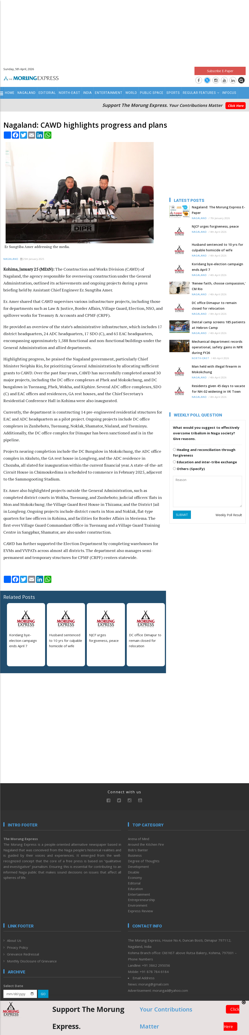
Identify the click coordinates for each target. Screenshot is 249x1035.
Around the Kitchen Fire (146, 844)
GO (43, 994)
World (131, 93)
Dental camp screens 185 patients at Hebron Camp (218, 325)
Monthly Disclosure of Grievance (32, 961)
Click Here (235, 106)
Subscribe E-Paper (220, 71)
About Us (14, 940)
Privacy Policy (17, 947)
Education (135, 888)
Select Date (13, 985)
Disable (133, 872)
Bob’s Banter (138, 850)
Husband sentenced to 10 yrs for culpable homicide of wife (65, 640)
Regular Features (201, 93)
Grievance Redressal (23, 954)
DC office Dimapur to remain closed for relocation (145, 640)
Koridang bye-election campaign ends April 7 (23, 640)
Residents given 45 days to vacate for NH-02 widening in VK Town (218, 389)
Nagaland (26, 93)
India (87, 93)
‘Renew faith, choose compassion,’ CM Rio (219, 286)
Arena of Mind (138, 839)
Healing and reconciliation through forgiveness (204, 452)
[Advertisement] (124, 31)
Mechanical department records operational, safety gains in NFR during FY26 (217, 347)
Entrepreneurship (141, 899)
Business (135, 855)
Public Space (152, 93)
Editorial (47, 93)
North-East (69, 93)
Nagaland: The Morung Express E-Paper (218, 210)
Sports (173, 93)
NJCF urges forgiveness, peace (215, 226)
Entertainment (108, 93)
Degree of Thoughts (143, 861)
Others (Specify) (189, 468)
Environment (137, 905)
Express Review (140, 911)
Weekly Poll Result (229, 515)
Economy (135, 877)
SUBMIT (182, 515)
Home (10, 93)
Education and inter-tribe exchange (205, 462)
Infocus (229, 93)
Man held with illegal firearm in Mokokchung (216, 369)
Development (138, 866)
